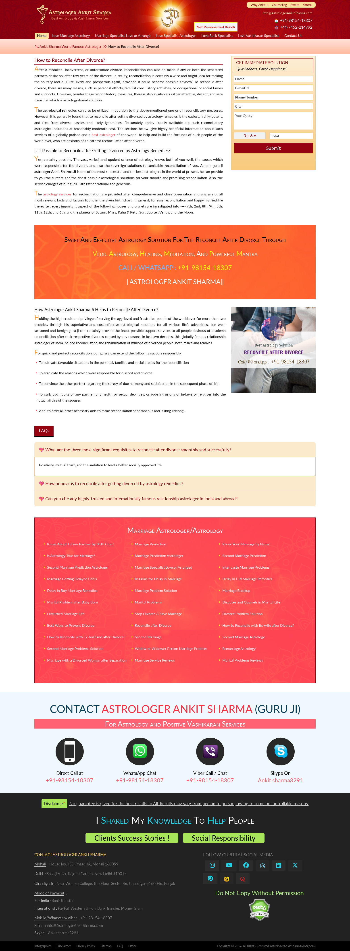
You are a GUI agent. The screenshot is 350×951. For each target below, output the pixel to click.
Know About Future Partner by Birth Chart (80, 544)
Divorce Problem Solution (242, 614)
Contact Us (293, 35)
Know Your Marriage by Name (245, 544)
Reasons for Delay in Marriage (158, 579)
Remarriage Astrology (239, 648)
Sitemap (106, 946)
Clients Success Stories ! (131, 838)
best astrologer (103, 134)
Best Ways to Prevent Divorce (70, 625)
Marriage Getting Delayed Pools (72, 579)
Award (294, 5)
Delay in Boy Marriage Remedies (72, 590)
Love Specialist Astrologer (176, 35)
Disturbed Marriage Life (65, 614)
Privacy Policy (85, 946)
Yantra (307, 5)
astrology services (57, 194)
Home (41, 35)
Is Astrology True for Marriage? (71, 555)
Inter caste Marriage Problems (245, 567)
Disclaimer (64, 946)
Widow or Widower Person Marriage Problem (171, 648)
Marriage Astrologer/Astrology (175, 530)
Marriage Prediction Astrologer (159, 555)
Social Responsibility (224, 838)
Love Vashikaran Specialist (258, 35)
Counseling (279, 5)
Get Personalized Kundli (216, 27)
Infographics (42, 946)
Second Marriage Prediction (244, 555)
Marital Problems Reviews (242, 660)
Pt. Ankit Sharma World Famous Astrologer (68, 46)
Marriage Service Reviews (155, 660)
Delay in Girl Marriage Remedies (247, 579)
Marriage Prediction (150, 544)
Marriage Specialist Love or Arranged (163, 567)
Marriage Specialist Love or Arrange (122, 35)
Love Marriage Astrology (71, 35)
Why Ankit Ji (259, 5)
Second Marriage (148, 637)
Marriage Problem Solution (156, 590)
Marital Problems (148, 602)
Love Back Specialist (217, 35)
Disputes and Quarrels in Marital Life (251, 602)
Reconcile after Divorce (153, 625)
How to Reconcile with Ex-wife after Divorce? (258, 625)
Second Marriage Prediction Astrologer (77, 567)
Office (132, 946)
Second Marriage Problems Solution (75, 648)
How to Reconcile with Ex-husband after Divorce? (86, 637)
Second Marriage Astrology (243, 637)
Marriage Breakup (236, 590)
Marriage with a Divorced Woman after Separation (86, 660)
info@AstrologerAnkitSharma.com (287, 13)
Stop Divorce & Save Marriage (158, 614)
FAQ (120, 946)
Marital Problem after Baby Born (72, 602)
